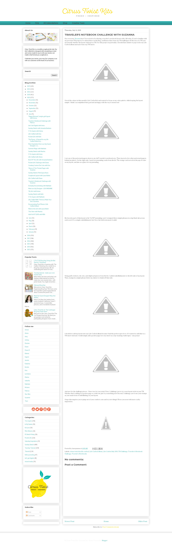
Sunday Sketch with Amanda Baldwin (39, 128)
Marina (27, 377)
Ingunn (27, 357)
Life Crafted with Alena (35, 157)
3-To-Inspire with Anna (35, 154)
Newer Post (69, 521)
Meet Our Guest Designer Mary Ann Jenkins (44, 297)
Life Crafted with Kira (34, 134)
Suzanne (27, 398)
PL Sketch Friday (30, 434)
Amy (26, 336)
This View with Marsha (35, 211)
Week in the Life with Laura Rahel (38, 209)
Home (27, 23)
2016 (28, 241)
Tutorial (27, 451)
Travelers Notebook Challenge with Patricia (39, 122)
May (30, 221)
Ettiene (27, 353)
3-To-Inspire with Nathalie (36, 197)
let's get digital (29, 458)
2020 (28, 95)
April (30, 223)
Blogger (104, 540)
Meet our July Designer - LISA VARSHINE (40, 188)
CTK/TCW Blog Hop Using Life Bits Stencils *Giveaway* (44, 261)
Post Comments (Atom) (110, 527)
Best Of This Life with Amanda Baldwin (40, 160)
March (31, 226)
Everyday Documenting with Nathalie (39, 186)
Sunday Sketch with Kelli (35, 194)
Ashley (27, 340)
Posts (28, 512)
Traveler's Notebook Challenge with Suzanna (39, 182)
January (31, 232)
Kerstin (27, 367)
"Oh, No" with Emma (34, 191)
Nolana (27, 387)
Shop (65, 23)
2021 (28, 92)
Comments (30, 516)
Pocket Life (28, 438)
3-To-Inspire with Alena (35, 131)
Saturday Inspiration (31, 441)
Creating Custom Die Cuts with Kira (39, 165)
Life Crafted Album (95, 451)
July (30, 114)
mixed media (29, 462)
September (32, 108)
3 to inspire (28, 421)
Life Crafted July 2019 (110, 451)
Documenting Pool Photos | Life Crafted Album (38, 205)
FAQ (37, 23)
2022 (28, 89)
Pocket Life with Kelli (34, 137)
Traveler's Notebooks (79, 454)
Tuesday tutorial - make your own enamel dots (44, 274)
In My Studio (28, 424)
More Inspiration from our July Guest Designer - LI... (39, 145)
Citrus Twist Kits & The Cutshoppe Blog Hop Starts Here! (44, 311)
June (30, 218)
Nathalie (27, 384)
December (32, 100)
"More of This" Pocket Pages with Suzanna (38, 169)
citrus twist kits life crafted (79, 451)
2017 (28, 238)
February (31, 229)
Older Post (142, 521)
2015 (28, 244)
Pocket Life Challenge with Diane (38, 163)
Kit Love (27, 428)
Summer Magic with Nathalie (37, 148)
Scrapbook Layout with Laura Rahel (39, 175)
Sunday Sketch (29, 445)
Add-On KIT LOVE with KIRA (36, 214)
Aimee (27, 330)
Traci (26, 401)
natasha (27, 381)
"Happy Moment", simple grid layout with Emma (39, 117)
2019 (28, 97)
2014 (28, 247)
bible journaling (30, 455)
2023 (28, 86)
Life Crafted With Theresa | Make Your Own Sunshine (39, 200)
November (32, 103)
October (31, 106)
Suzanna (77, 39)
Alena (26, 333)
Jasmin (27, 360)
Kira (26, 370)
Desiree (27, 343)
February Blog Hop (39, 285)
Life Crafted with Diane (35, 178)
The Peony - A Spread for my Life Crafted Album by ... (38, 140)
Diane (26, 347)
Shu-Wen (27, 394)
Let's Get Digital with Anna (36, 125)
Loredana (28, 374)
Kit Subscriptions (51, 23)
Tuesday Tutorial (30, 448)
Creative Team (78, 23)
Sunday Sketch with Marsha (36, 151)
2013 (28, 249)
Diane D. (27, 350)
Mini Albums (28, 431)
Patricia (27, 391)
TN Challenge (123, 451)
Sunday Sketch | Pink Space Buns (38, 173)
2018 (28, 235)
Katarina (27, 364)
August (31, 111)
